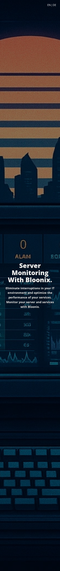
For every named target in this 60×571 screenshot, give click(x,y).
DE (54, 5)
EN (49, 5)
